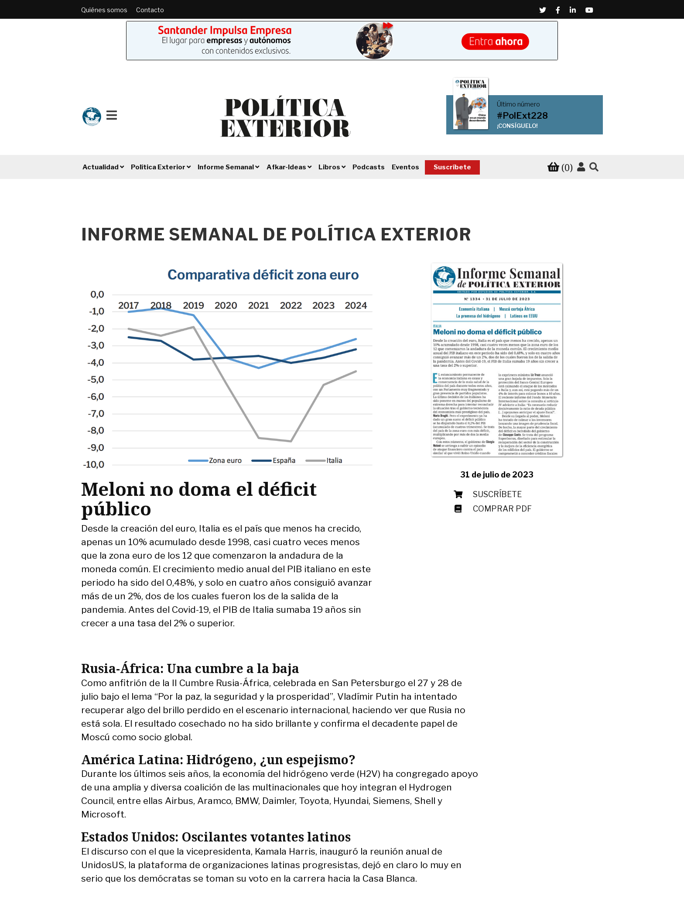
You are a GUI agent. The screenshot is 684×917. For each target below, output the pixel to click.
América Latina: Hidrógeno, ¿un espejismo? (218, 759)
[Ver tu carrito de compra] (560, 167)
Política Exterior (158, 167)
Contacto (150, 10)
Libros (329, 167)
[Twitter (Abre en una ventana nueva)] (542, 10)
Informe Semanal (226, 167)
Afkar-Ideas (286, 167)
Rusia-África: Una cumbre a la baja (190, 668)
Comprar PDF (502, 508)
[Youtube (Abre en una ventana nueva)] (589, 10)
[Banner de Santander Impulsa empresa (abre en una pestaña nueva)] (342, 40)
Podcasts (368, 167)
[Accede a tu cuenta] (581, 167)
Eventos (405, 167)
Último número (518, 104)
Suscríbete (452, 167)
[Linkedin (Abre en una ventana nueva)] (573, 10)
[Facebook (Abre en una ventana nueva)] (558, 10)
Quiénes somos (104, 10)
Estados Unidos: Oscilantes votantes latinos (216, 836)
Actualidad (100, 167)
